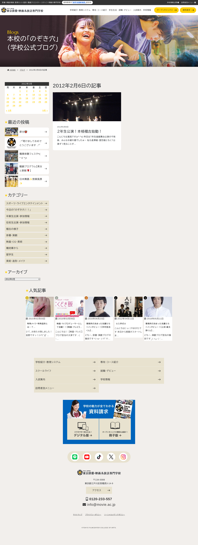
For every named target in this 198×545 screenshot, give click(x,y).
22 (20, 102)
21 (14, 102)
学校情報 (147, 10)
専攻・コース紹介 (99, 10)
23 (27, 102)
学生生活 (113, 10)
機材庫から (26, 248)
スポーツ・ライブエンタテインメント (26, 203)
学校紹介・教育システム (80, 10)
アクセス (101, 490)
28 (14, 106)
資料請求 (188, 10)
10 (33, 95)
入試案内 (137, 10)
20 (8, 102)
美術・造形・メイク (26, 261)
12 (46, 95)
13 (8, 98)
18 (40, 98)
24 (33, 102)
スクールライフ (65, 370)
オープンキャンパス (167, 10)
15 (20, 98)
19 (46, 98)
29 (20, 106)
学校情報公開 (173, 2)
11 (40, 95)
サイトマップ (77, 515)
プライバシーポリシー (93, 515)
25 (40, 102)
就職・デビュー (125, 10)
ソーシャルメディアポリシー (114, 515)
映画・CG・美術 (26, 241)
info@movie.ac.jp (99, 505)
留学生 (26, 254)
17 (33, 98)
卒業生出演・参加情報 (26, 216)
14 (14, 98)
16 (27, 98)
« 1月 (8, 111)
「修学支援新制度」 (79, 2)
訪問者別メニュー (188, 2)
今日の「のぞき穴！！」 (26, 209)
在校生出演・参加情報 (26, 222)
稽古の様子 (26, 229)
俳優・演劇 (26, 235)
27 (8, 106)
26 (46, 102)
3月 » (45, 111)
